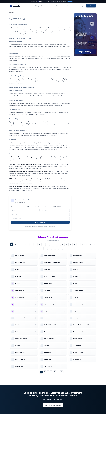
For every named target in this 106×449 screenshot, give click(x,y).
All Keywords (12, 12)
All (11, 244)
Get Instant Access (40, 222)
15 (61, 372)
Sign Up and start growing (53, 405)
